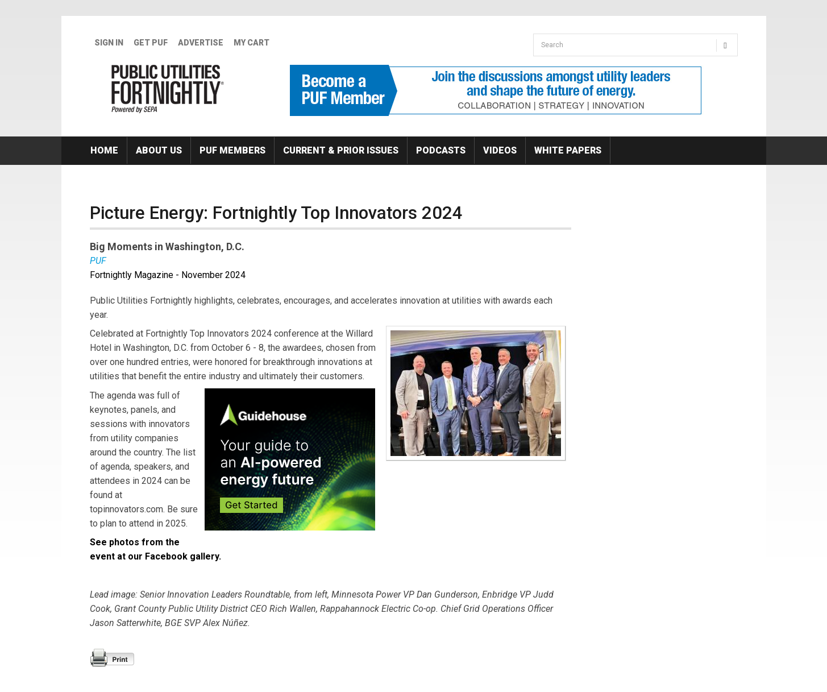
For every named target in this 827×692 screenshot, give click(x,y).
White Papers (567, 150)
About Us (159, 150)
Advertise (200, 42)
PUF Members (232, 150)
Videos (500, 150)
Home (104, 150)
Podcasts (441, 150)
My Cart (251, 42)
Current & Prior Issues (340, 150)
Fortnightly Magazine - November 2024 (168, 275)
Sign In (108, 42)
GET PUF (151, 42)
